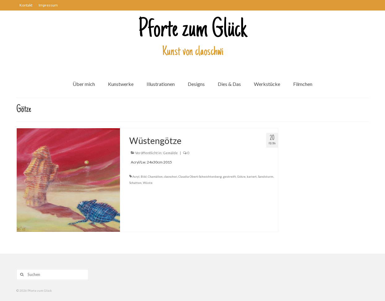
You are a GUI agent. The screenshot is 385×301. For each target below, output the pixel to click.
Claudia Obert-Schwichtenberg (200, 176)
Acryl (135, 176)
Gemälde (170, 153)
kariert (252, 176)
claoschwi (170, 176)
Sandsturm (265, 176)
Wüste (147, 182)
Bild (144, 176)
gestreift (229, 176)
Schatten (135, 182)
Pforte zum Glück (192, 31)
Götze (241, 176)
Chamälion (155, 176)
